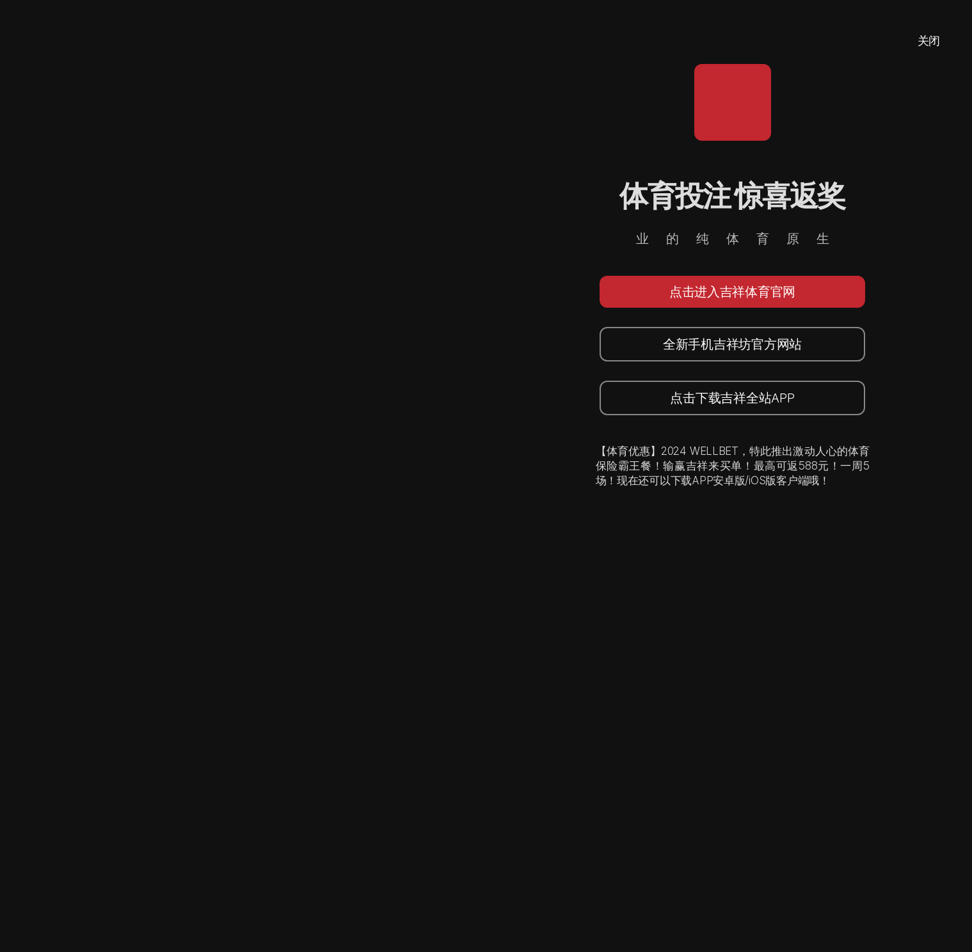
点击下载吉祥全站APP (732, 398)
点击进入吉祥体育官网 (732, 291)
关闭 (929, 40)
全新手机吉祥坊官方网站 (732, 344)
